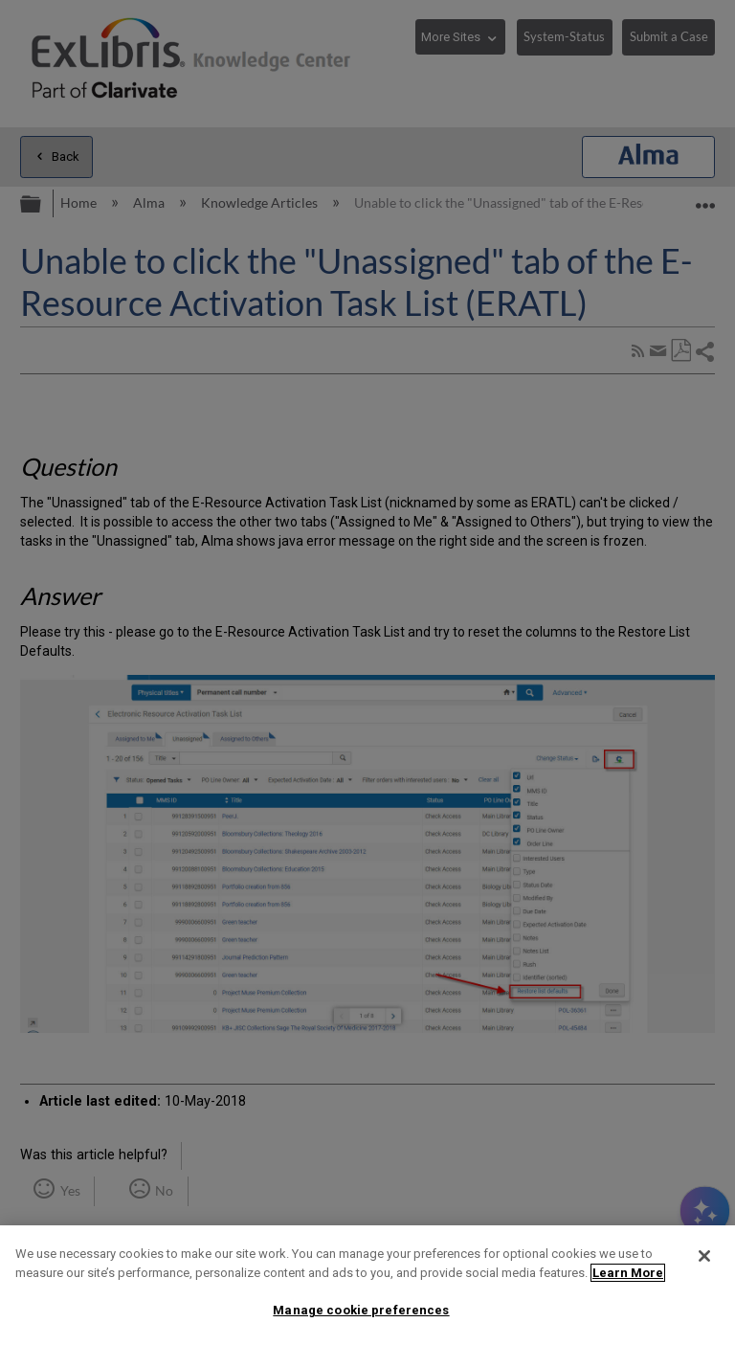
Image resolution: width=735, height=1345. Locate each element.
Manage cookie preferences (361, 1310)
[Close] (704, 1256)
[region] (367, 1285)
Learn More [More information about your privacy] (627, 1273)
